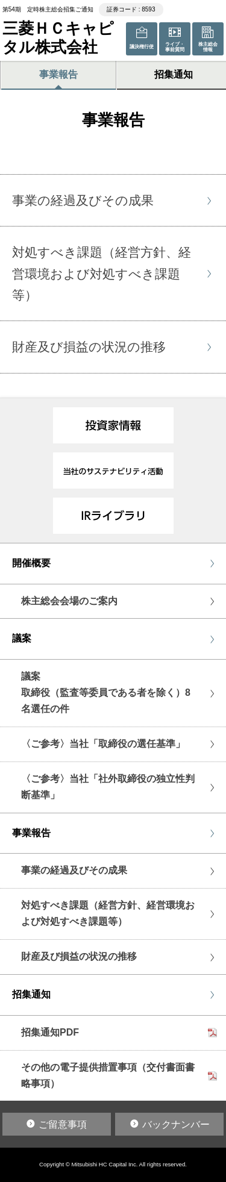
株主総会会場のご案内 (69, 601)
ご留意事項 (63, 1124)
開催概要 (31, 563)
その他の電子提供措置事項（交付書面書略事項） (108, 1075)
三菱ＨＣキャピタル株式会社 (58, 37)
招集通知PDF (50, 1032)
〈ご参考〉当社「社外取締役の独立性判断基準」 (108, 787)
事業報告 (58, 74)
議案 (21, 638)
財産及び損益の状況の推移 (79, 956)
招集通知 (31, 994)
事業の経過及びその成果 (74, 870)
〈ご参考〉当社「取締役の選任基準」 (103, 744)
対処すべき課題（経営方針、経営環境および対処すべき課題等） (108, 913)
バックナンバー (176, 1124)
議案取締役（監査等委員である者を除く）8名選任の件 (105, 692)
